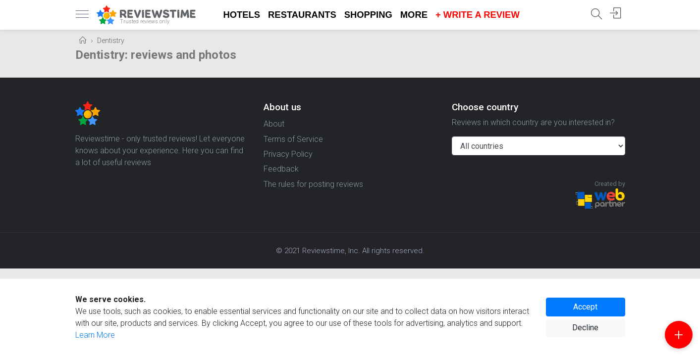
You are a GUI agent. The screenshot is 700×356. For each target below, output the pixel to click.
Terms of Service (293, 139)
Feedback (281, 169)
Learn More (95, 335)
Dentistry (110, 41)
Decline (585, 327)
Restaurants (302, 14)
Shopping (368, 14)
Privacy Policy (288, 154)
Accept (585, 307)
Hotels (242, 14)
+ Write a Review (477, 14)
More (414, 14)
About (274, 124)
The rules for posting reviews (313, 184)
